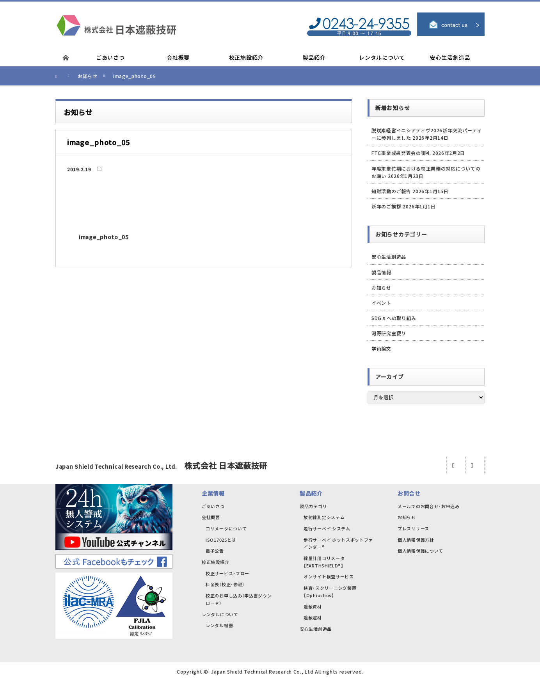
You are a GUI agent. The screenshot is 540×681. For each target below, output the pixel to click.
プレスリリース (413, 528)
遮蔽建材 (313, 617)
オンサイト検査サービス (329, 576)
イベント (381, 302)
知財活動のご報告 (391, 191)
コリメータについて (226, 528)
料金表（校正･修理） (225, 584)
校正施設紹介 (215, 562)
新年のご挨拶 (386, 206)
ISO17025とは (221, 540)
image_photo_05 (104, 237)
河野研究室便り (388, 333)
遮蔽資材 (313, 606)
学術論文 (381, 348)
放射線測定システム (324, 517)
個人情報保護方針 (416, 540)
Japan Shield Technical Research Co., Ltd (262, 671)
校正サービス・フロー (227, 573)
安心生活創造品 (388, 256)
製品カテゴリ (313, 506)
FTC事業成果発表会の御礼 (401, 152)
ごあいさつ (213, 506)
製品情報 (381, 272)
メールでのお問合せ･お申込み (429, 506)
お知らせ (381, 287)
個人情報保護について (420, 551)
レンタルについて (220, 614)
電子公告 (215, 551)
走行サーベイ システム (327, 528)
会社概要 (211, 517)
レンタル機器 (219, 625)
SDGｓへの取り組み (393, 318)
